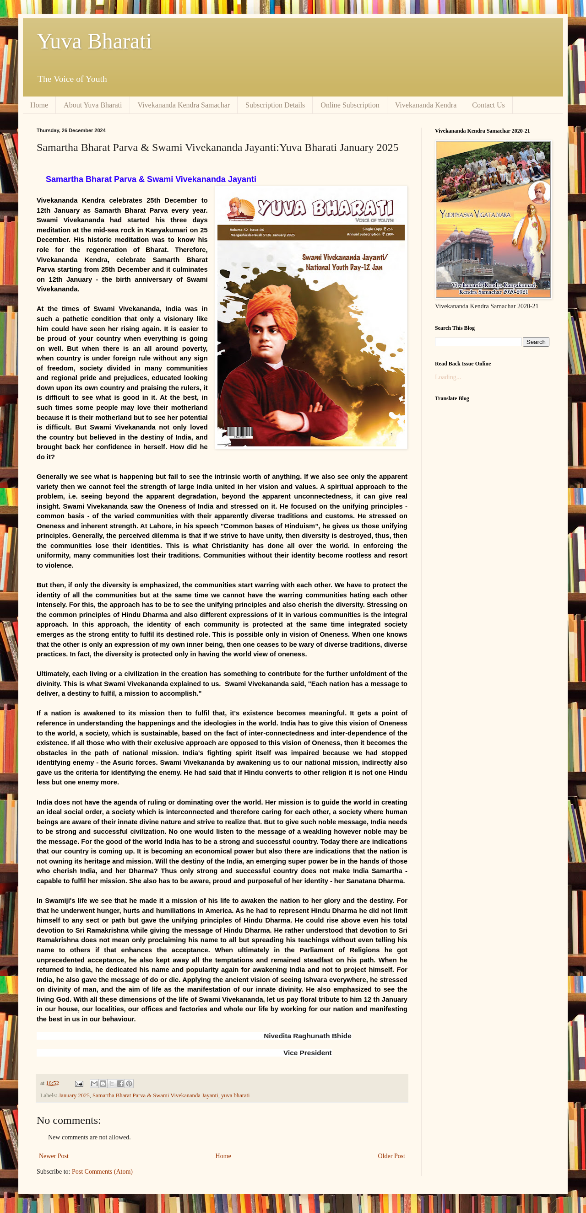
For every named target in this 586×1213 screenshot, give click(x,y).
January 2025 (74, 1095)
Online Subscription (349, 105)
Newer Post (54, 1156)
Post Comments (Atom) (102, 1171)
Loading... (448, 377)
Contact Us (488, 105)
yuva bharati (235, 1095)
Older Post (392, 1156)
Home (39, 105)
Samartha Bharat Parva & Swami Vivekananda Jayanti (155, 1095)
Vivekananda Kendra (426, 105)
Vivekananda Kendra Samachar (184, 105)
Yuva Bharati (94, 41)
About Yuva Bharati (93, 105)
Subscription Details (275, 105)
